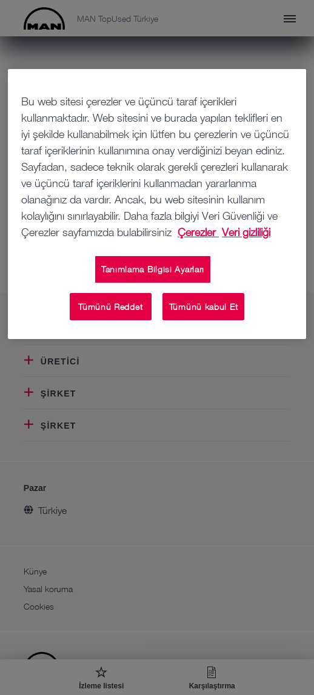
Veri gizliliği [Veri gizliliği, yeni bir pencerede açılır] (246, 232)
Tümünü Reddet (110, 306)
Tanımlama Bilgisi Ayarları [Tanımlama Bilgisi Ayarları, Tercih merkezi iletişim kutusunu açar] (152, 269)
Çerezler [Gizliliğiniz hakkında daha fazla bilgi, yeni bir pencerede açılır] (198, 232)
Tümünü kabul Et (203, 306)
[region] (157, 204)
